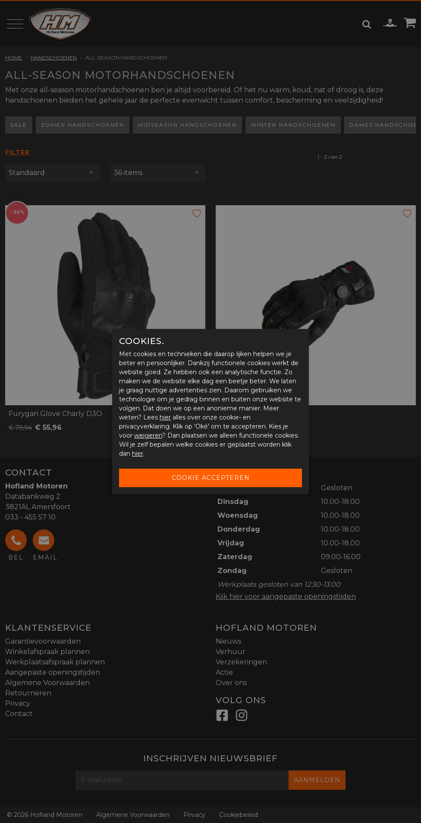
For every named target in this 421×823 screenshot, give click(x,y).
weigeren (148, 435)
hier (165, 417)
